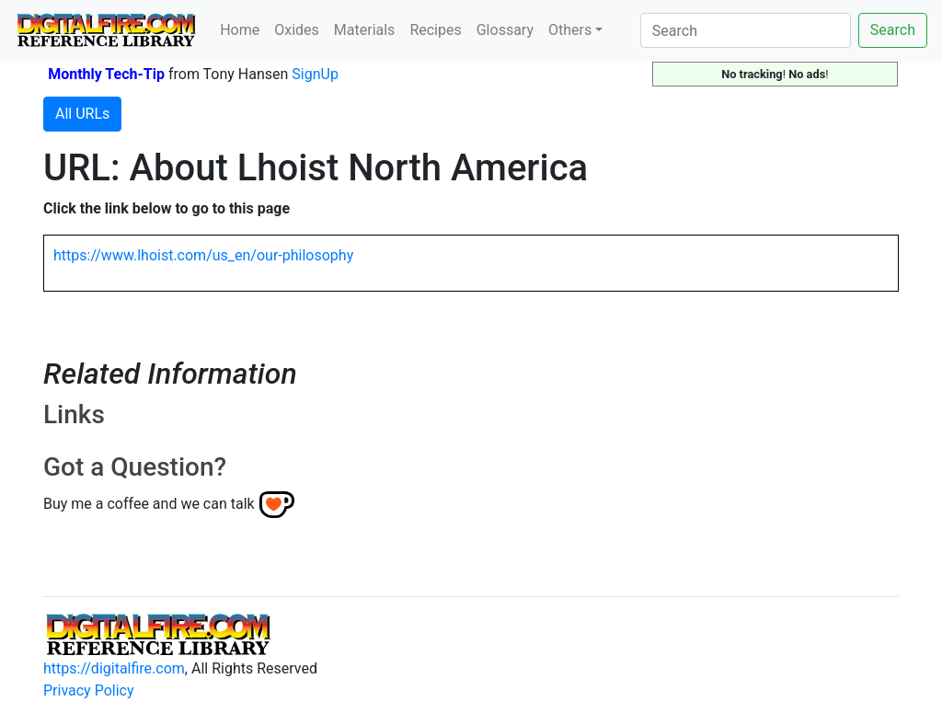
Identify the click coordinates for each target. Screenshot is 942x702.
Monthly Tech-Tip (106, 74)
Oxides (296, 30)
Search (892, 30)
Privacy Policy (88, 690)
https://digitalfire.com (114, 668)
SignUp (315, 74)
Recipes (435, 30)
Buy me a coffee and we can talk (149, 503)
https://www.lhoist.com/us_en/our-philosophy (203, 255)
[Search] (745, 30)
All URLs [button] (82, 113)
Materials (365, 30)
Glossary (505, 30)
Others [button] (570, 30)
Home (239, 30)
